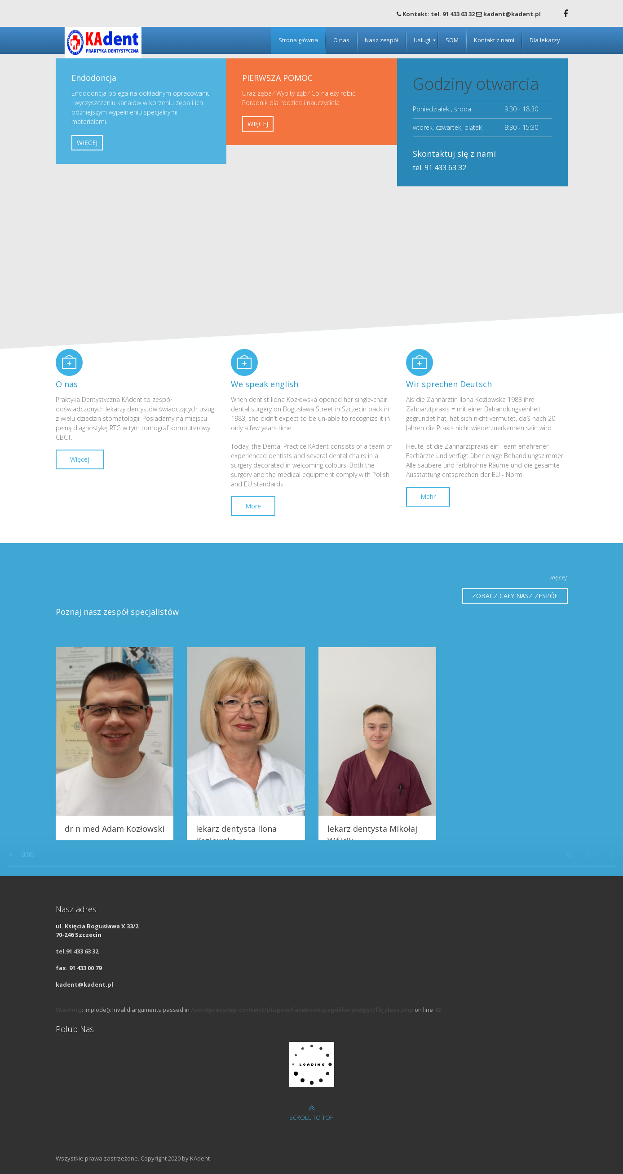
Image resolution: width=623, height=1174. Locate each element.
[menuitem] (298, 40)
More (253, 506)
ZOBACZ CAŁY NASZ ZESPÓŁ (515, 595)
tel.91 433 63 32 (77, 951)
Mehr (428, 496)
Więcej (79, 459)
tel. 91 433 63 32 (439, 167)
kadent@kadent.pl (84, 984)
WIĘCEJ (87, 142)
